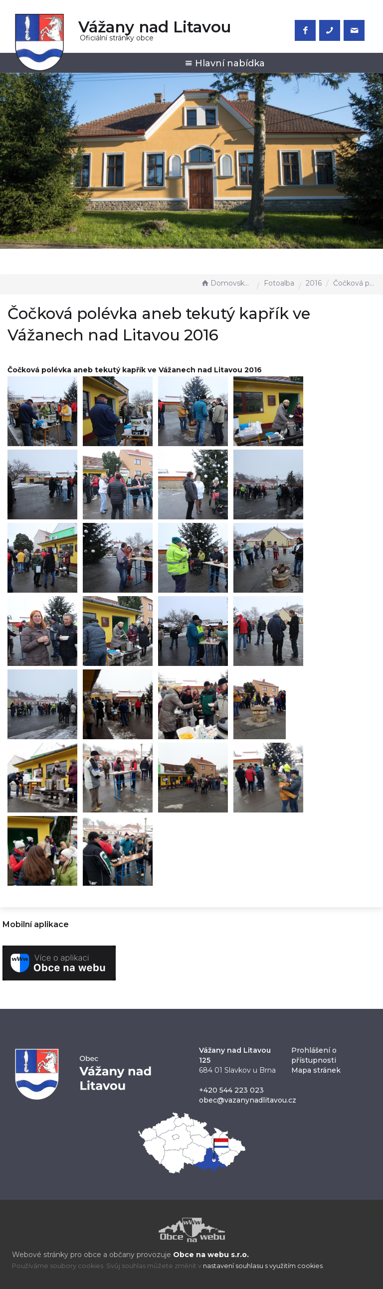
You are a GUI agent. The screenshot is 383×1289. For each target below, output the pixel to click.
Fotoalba (279, 283)
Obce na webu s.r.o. (211, 1254)
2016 (314, 283)
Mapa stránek (316, 1070)
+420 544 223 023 (231, 1090)
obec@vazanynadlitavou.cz (247, 1100)
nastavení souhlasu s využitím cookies (263, 1266)
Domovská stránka (226, 283)
